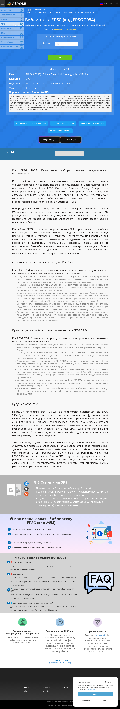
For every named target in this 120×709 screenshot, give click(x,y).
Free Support (67, 687)
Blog (26, 691)
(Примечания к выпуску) (60, 662)
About (64, 691)
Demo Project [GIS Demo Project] (70, 139)
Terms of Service (62, 705)
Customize (86, 700)
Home (26, 687)
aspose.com (59, 29)
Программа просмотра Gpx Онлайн (30, 123)
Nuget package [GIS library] (49, 139)
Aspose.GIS (101, 635)
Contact (69, 705)
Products (46, 687)
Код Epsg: (47, 43)
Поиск (60, 57)
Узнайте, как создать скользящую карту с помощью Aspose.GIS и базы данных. (60, 12)
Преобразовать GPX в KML (63, 123)
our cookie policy (91, 689)
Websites (46, 691)
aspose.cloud (71, 29)
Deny (105, 700)
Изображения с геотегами (60, 130)
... (69, 153)
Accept (95, 694)
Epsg (29, 9)
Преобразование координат (92, 123)
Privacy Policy (52, 705)
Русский (106, 3)
